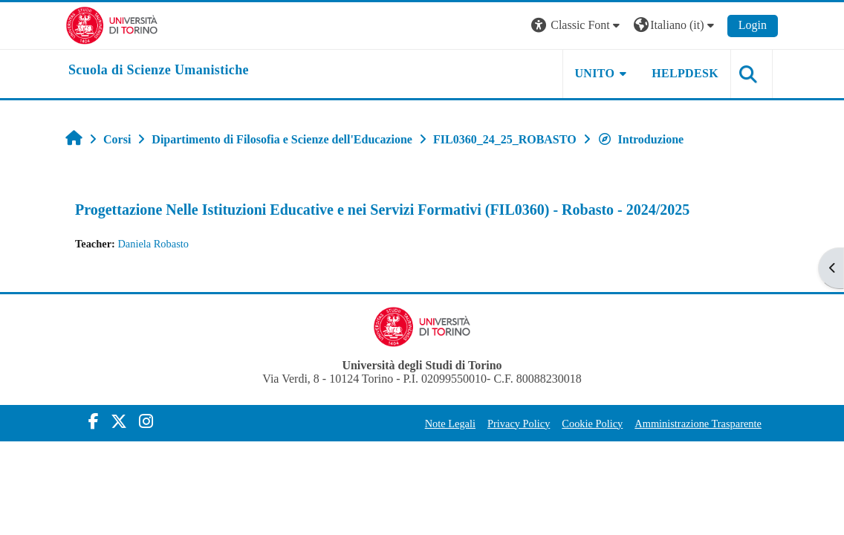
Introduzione (640, 139)
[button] (577, 25)
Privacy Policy (518, 423)
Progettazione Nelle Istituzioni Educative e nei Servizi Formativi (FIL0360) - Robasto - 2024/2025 (382, 209)
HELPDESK (685, 73)
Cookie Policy (592, 423)
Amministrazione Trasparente (698, 423)
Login (752, 25)
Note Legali (450, 423)
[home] (158, 70)
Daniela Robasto (153, 244)
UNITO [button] (595, 73)
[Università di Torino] (111, 24)
